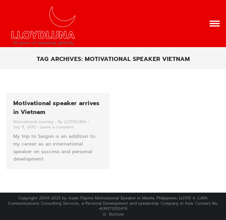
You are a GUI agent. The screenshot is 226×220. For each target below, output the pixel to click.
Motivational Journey (33, 122)
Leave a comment (57, 127)
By (72, 122)
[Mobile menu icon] (214, 23)
